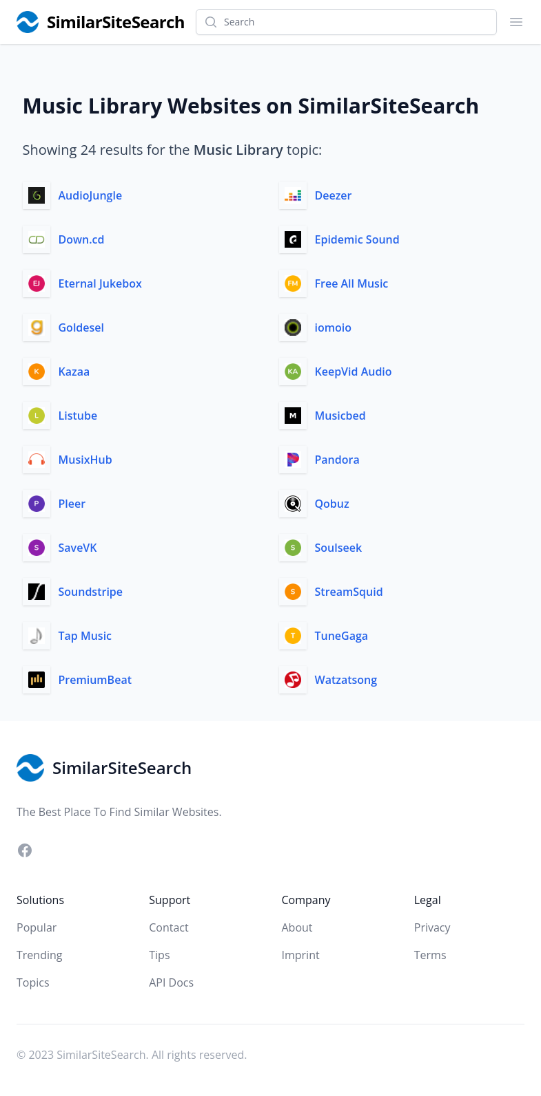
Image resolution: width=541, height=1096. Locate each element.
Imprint (301, 955)
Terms (430, 955)
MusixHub (85, 459)
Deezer (333, 195)
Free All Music (352, 283)
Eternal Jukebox (100, 283)
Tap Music (85, 635)
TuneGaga (342, 635)
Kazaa (74, 371)
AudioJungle (91, 195)
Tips (159, 955)
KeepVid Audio (353, 371)
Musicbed (340, 415)
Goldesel (81, 327)
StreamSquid (349, 591)
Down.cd (82, 239)
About (297, 927)
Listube (78, 415)
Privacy (432, 927)
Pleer (72, 503)
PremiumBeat (95, 679)
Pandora (337, 459)
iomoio (333, 327)
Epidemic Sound (357, 239)
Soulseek (339, 547)
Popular (37, 927)
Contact (168, 927)
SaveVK (78, 547)
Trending (39, 955)
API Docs (171, 982)
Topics (33, 982)
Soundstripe (91, 591)
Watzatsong (346, 679)
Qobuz (332, 503)
